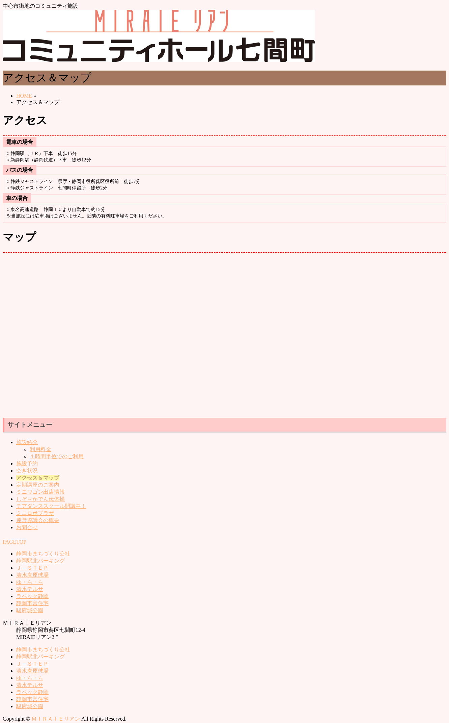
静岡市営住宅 (32, 603)
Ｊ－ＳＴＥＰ (32, 568)
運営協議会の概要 (37, 520)
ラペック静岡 (32, 596)
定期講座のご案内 (37, 485)
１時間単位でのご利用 (57, 456)
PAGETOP (14, 542)
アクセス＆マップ (37, 478)
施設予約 (27, 463)
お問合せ (27, 527)
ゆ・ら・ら (29, 582)
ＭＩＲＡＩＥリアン (55, 719)
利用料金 (40, 449)
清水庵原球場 (32, 575)
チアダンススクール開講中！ (51, 506)
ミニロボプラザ (35, 513)
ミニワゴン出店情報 (40, 492)
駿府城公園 (29, 610)
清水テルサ (29, 589)
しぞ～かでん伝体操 (40, 499)
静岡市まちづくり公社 (43, 554)
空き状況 (27, 470)
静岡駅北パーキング (40, 561)
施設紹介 (27, 442)
